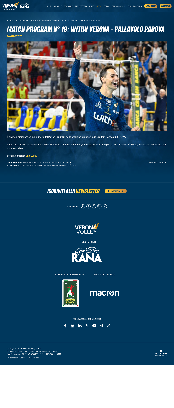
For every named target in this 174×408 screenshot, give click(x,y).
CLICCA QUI (31, 155)
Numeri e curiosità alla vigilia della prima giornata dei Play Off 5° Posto (47, 165)
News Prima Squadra (27, 20)
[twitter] (94, 206)
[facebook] (88, 206)
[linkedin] (83, 206)
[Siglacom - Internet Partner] (161, 355)
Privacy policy (12, 358)
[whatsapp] (105, 206)
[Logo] (10, 6)
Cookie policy (25, 358)
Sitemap (36, 358)
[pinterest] (99, 206)
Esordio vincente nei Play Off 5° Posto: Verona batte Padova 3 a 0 (45, 162)
